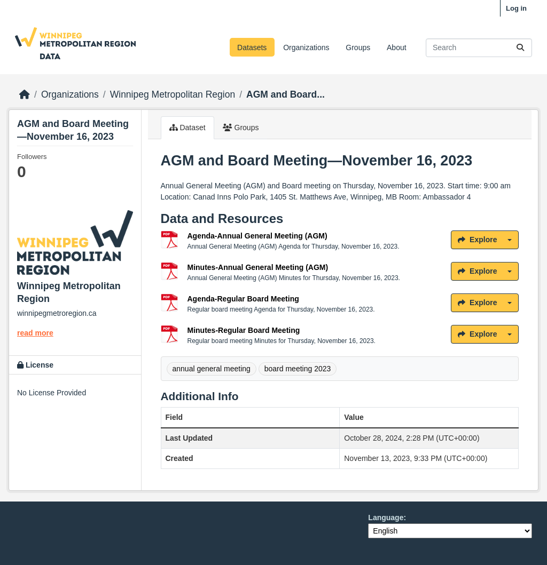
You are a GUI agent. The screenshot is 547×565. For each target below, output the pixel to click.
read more (35, 333)
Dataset (187, 127)
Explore (477, 239)
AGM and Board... (285, 94)
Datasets (252, 47)
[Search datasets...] (479, 47)
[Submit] (520, 47)
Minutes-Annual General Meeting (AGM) (258, 267)
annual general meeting (212, 368)
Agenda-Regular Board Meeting (243, 299)
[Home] (24, 94)
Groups (358, 47)
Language (385, 517)
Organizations (306, 47)
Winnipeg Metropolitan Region (172, 94)
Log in (516, 8)
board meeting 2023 (297, 368)
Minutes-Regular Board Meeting (243, 330)
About (397, 47)
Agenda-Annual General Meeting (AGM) (257, 236)
